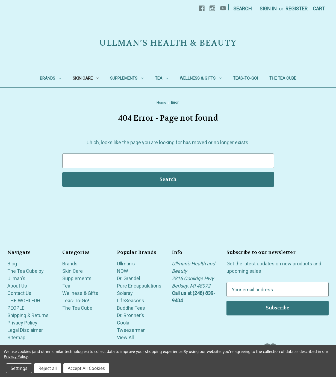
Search (242, 8)
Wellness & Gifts (201, 78)
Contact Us (19, 293)
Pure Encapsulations (139, 286)
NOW (122, 271)
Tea (161, 78)
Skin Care (86, 78)
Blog (12, 263)
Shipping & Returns (28, 315)
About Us (17, 286)
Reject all (48, 368)
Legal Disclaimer (25, 330)
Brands (50, 78)
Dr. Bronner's (130, 315)
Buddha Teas (131, 308)
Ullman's (126, 263)
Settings (19, 368)
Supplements (126, 78)
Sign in (268, 8)
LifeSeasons (130, 300)
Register (296, 8)
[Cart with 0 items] (319, 8)
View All (125, 337)
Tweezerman (131, 330)
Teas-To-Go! (245, 78)
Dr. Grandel (128, 278)
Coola (123, 323)
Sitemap (16, 337)
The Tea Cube (282, 78)
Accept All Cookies (86, 368)
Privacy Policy (22, 323)
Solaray (125, 293)
